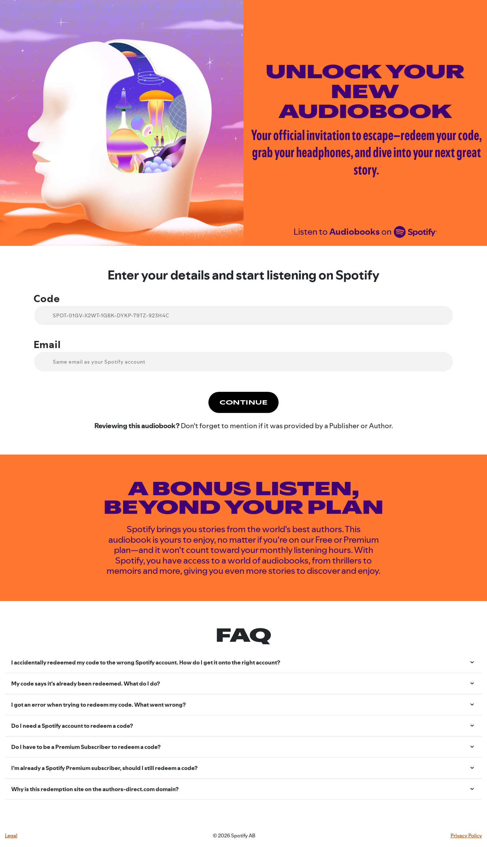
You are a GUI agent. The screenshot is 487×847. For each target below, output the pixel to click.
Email (47, 345)
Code (47, 299)
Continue (243, 402)
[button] (243, 662)
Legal (11, 836)
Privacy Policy (466, 836)
